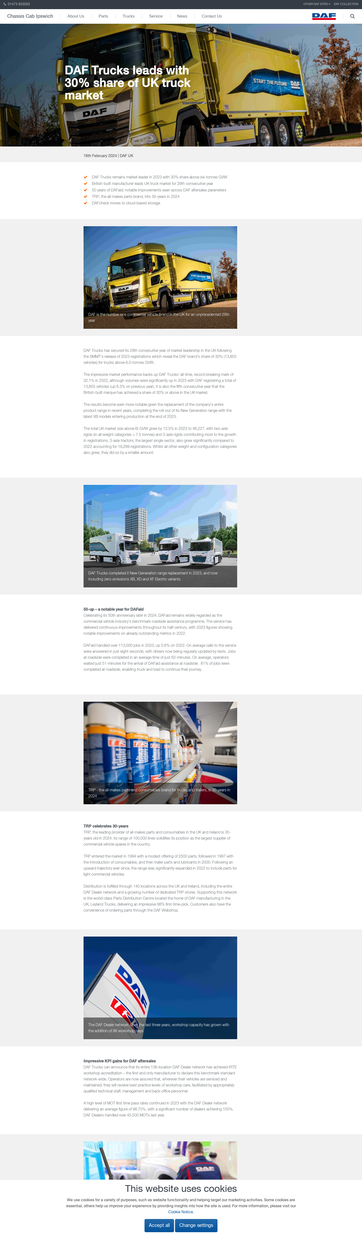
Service (156, 16)
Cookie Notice (180, 1212)
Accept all (159, 1225)
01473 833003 (17, 4)
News (182, 16)
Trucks (129, 16)
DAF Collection (346, 4)
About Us (75, 16)
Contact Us (212, 16)
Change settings (196, 1225)
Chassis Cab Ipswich (30, 16)
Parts (103, 16)
